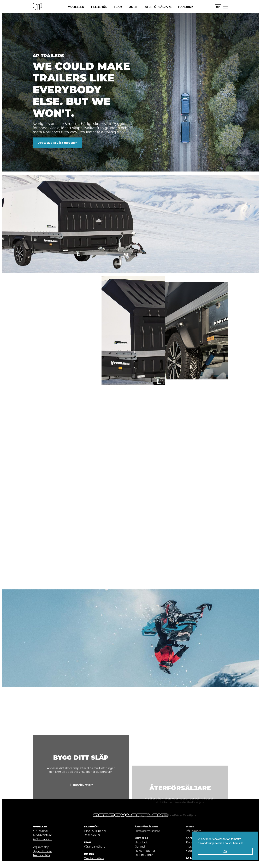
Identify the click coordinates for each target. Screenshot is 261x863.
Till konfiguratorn (80, 829)
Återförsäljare (158, 7)
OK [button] (225, 851)
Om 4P (133, 7)
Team (118, 7)
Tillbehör (99, 7)
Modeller (76, 7)
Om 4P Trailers (94, 858)
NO (218, 6)
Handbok (185, 7)
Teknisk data (41, 855)
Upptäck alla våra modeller (57, 142)
